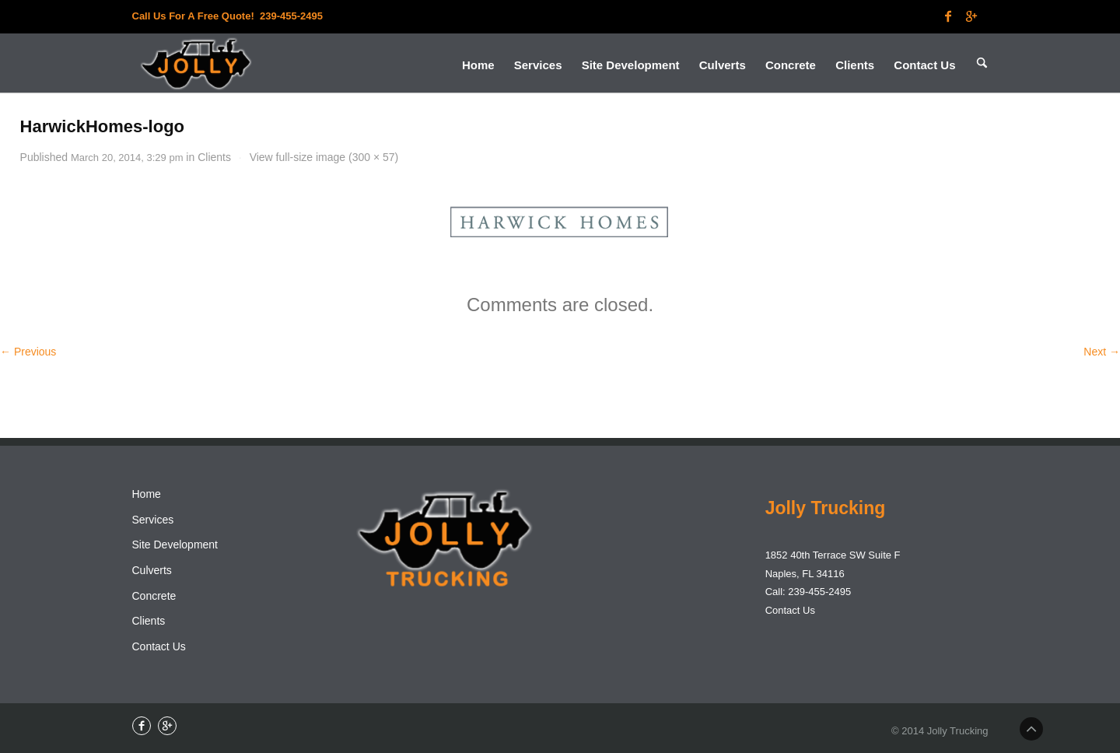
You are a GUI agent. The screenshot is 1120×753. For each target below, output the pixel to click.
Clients (214, 157)
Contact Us (159, 646)
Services (153, 519)
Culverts (152, 570)
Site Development (175, 544)
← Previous (28, 351)
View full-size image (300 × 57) (324, 157)
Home (146, 494)
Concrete (154, 596)
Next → (1101, 351)
